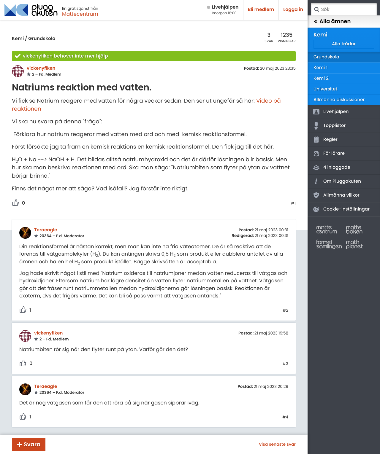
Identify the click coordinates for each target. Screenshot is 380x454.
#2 (285, 310)
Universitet (325, 89)
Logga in (293, 10)
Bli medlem (261, 10)
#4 (285, 417)
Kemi (18, 39)
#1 (293, 203)
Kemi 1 (320, 68)
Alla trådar (344, 44)
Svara (32, 444)
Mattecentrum (80, 14)
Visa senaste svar (277, 444)
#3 (285, 364)
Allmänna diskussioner (339, 100)
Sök (316, 9)
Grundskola (41, 39)
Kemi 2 (321, 78)
